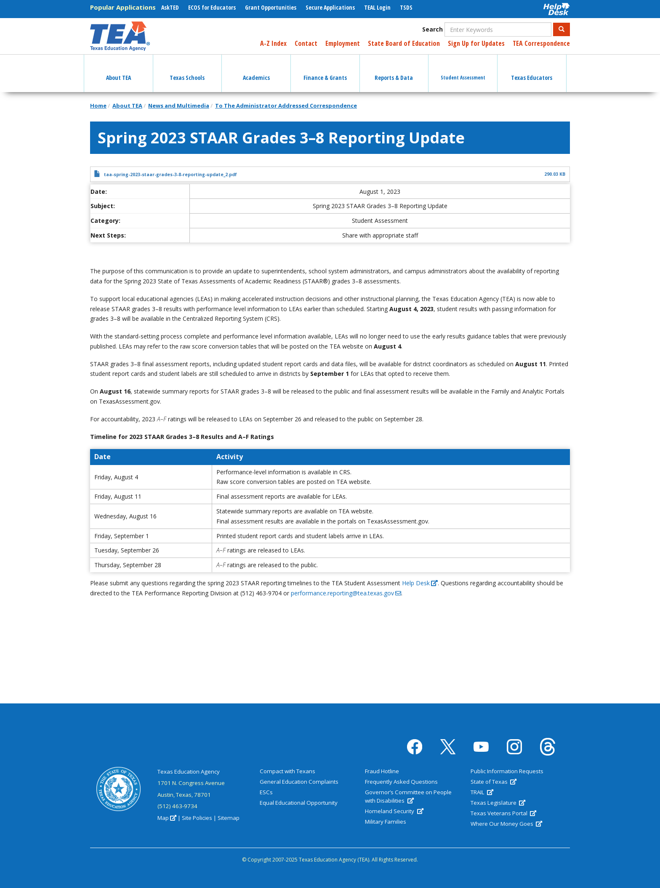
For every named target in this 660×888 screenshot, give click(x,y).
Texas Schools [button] (187, 70)
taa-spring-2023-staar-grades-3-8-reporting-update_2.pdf (170, 174)
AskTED (170, 7)
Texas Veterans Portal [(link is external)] (503, 813)
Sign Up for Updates (476, 43)
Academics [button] (256, 70)
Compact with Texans (287, 771)
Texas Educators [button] (531, 70)
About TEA (127, 105)
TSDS (406, 7)
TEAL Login (377, 7)
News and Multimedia (178, 105)
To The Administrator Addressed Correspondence (286, 105)
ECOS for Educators (212, 7)
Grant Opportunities (270, 7)
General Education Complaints (299, 781)
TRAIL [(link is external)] (482, 792)
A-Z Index (273, 43)
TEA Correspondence (541, 43)
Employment (342, 43)
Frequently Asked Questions (401, 781)
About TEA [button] (118, 70)
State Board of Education (404, 43)
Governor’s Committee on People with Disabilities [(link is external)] (408, 796)
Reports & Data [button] (394, 70)
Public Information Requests (507, 771)
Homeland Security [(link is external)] (394, 811)
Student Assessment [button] (463, 70)
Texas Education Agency (188, 771)
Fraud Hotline (382, 771)
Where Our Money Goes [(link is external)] (506, 823)
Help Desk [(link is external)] (420, 583)
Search (432, 29)
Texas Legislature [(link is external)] (498, 802)
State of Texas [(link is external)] (493, 781)
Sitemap (229, 818)
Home (98, 105)
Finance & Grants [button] (325, 70)
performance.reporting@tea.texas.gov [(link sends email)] (346, 593)
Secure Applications (330, 7)
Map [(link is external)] (166, 818)
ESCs (266, 792)
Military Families (385, 821)
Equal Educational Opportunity (299, 802)
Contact (306, 43)
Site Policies (197, 818)
